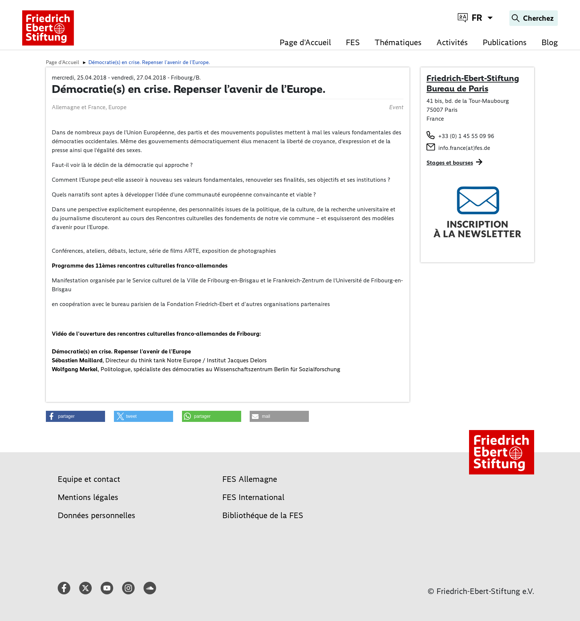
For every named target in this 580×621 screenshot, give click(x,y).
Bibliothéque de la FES (262, 515)
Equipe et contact (89, 479)
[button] (75, 416)
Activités (452, 42)
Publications (505, 42)
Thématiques (398, 42)
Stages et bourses (449, 162)
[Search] (533, 18)
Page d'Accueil (305, 42)
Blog (550, 42)
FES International (253, 497)
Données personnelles (96, 515)
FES (353, 42)
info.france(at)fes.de (464, 147)
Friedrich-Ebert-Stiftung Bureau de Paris (472, 83)
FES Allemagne (249, 479)
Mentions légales (88, 497)
